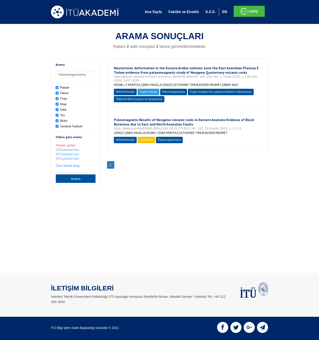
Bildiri (64, 121)
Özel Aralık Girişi (68, 165)
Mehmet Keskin (125, 92)
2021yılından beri (67, 158)
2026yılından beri (67, 150)
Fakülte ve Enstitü (183, 12)
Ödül (63, 110)
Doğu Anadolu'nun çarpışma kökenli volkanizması (221, 92)
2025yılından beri (67, 154)
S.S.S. (210, 12)
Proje (63, 98)
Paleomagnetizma (173, 92)
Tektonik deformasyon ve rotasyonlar (139, 99)
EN (224, 12)
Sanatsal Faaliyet (71, 126)
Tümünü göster (66, 145)
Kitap (63, 104)
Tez (62, 115)
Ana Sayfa (153, 12)
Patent (64, 93)
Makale (65, 87)
